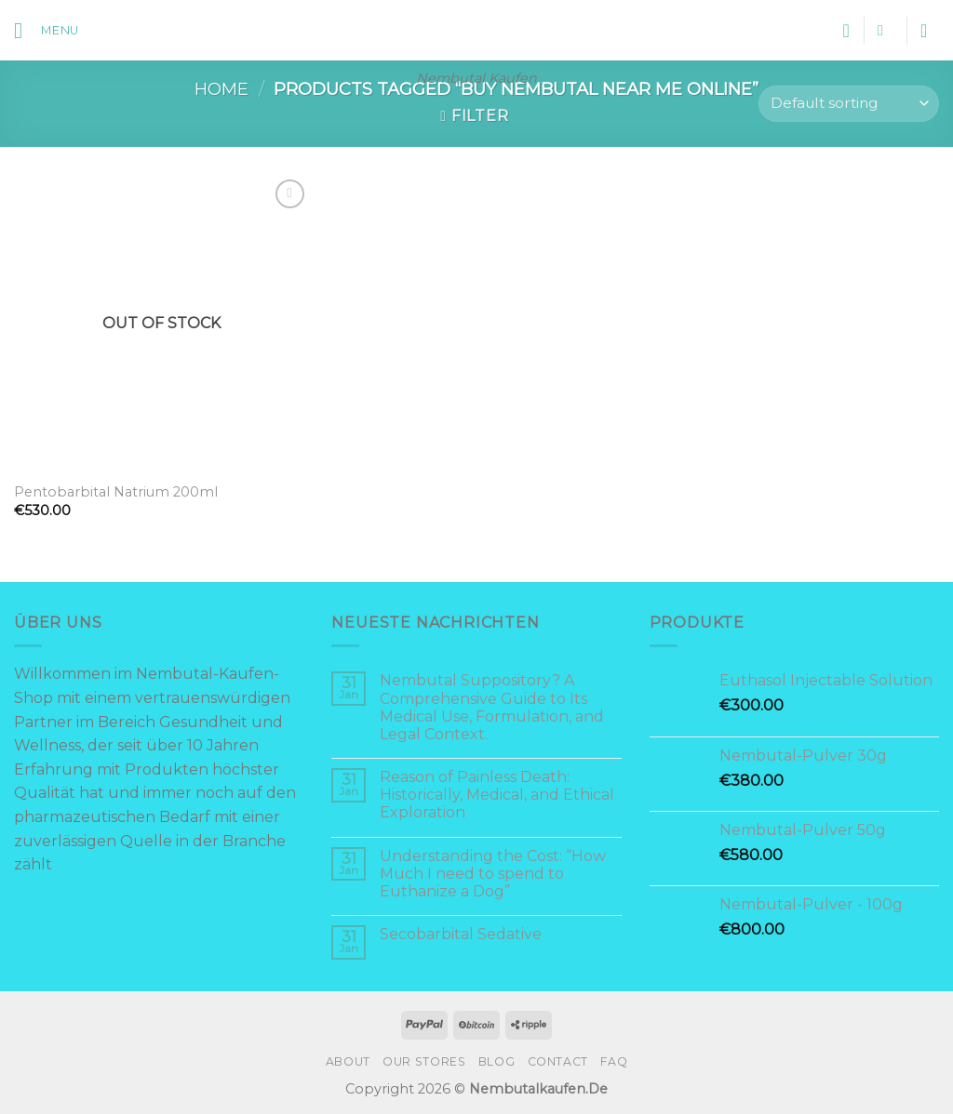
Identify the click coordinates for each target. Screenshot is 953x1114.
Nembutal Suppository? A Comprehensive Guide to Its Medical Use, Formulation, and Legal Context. (492, 707)
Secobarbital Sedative (461, 934)
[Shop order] (848, 104)
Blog (496, 1061)
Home (221, 88)
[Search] (885, 30)
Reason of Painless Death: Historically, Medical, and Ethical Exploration (497, 794)
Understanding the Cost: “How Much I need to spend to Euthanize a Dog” (493, 873)
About (348, 1061)
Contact (558, 1061)
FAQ (613, 1061)
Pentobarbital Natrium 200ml (116, 492)
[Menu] (46, 30)
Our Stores (424, 1061)
